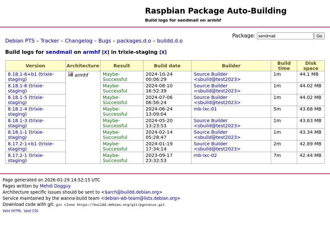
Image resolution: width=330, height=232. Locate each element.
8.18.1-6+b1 (22, 74)
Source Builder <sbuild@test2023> (217, 77)
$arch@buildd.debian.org (132, 192)
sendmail (59, 52)
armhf (91, 52)
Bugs (104, 41)
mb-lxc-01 (205, 108)
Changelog (78, 41)
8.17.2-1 (17, 155)
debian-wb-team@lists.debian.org (140, 198)
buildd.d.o (170, 41)
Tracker (50, 41)
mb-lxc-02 (205, 155)
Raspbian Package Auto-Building (216, 10)
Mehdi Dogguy (55, 186)
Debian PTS (19, 41)
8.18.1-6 (17, 85)
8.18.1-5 (17, 97)
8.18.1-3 (17, 120)
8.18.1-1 (17, 132)
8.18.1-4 (17, 108)
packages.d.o (134, 41)
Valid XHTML (12, 211)
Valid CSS (31, 211)
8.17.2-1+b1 (22, 143)
